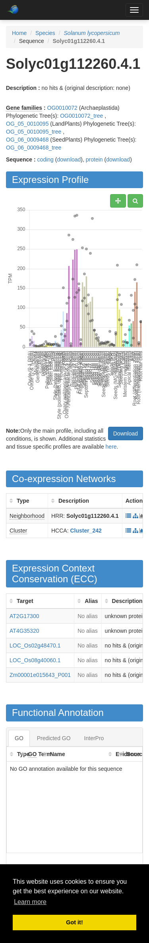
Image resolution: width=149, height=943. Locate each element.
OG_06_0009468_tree (33, 147)
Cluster (18, 530)
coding (45, 159)
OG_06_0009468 (27, 139)
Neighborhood (27, 516)
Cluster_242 (85, 530)
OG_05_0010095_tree (33, 131)
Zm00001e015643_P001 (40, 675)
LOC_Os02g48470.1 (35, 645)
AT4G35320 (24, 631)
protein (94, 159)
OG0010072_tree (81, 116)
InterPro (94, 738)
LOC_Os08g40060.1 (35, 660)
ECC (84, 579)
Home (19, 33)
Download (125, 433)
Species (45, 33)
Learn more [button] (30, 901)
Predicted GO (54, 738)
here (111, 446)
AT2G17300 (24, 616)
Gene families (24, 108)
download (69, 159)
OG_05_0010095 (27, 124)
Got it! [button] (74, 922)
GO (19, 738)
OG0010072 (62, 108)
